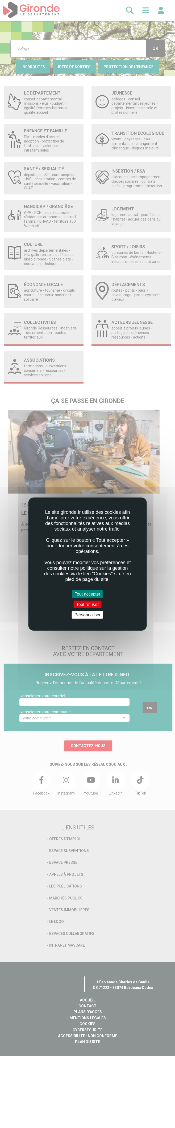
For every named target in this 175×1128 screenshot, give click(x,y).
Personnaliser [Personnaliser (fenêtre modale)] (87, 615)
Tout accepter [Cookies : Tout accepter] (87, 594)
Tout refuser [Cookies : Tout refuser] (87, 604)
